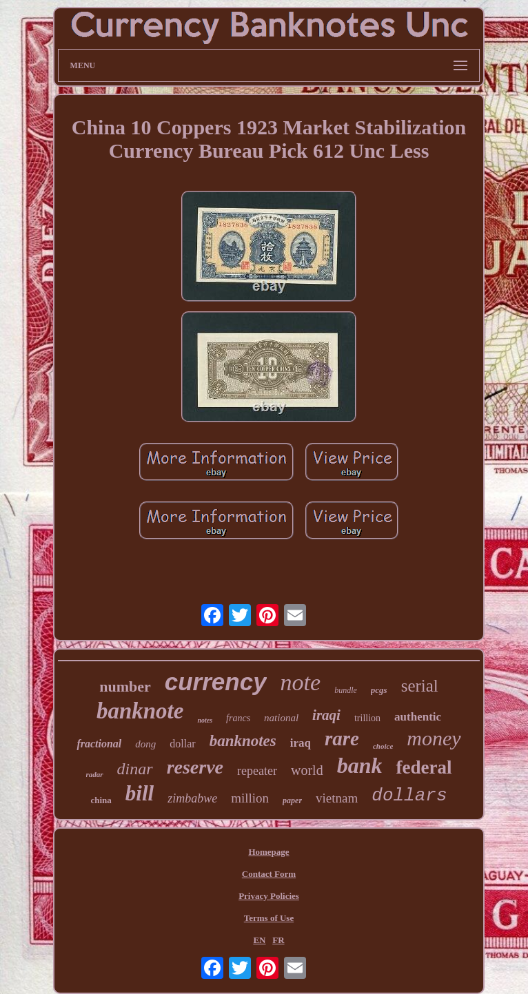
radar (94, 774)
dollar (182, 743)
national (281, 717)
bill (139, 793)
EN (259, 940)
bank (360, 765)
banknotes (243, 740)
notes (204, 720)
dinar (135, 769)
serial (419, 685)
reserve (195, 767)
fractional (99, 743)
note (301, 682)
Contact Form (269, 874)
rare (342, 738)
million (250, 798)
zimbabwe (192, 798)
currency (216, 681)
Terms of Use (269, 918)
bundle (345, 690)
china (100, 800)
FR (278, 940)
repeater (257, 771)
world (307, 770)
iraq (300, 742)
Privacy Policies (268, 896)
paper (292, 800)
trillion (367, 718)
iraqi (326, 715)
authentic (417, 716)
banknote (140, 710)
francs (238, 718)
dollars (409, 795)
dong (145, 743)
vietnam (337, 798)
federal (423, 767)
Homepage (268, 852)
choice (383, 746)
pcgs (379, 690)
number (125, 686)
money (433, 738)
